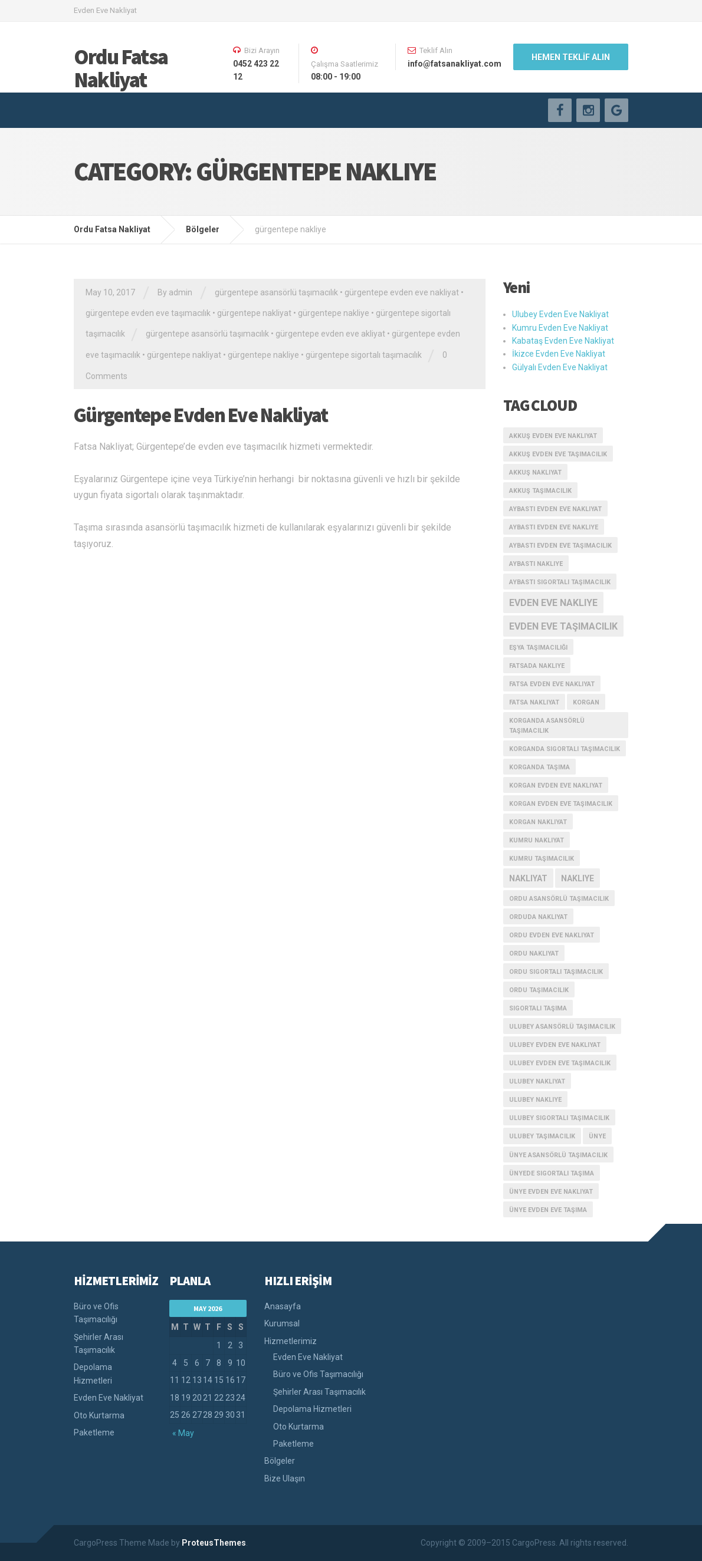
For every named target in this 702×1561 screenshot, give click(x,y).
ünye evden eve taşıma (548, 1210)
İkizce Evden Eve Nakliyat (558, 353)
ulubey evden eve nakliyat (555, 1045)
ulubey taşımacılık (542, 1136)
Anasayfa (282, 1306)
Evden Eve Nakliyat (108, 1397)
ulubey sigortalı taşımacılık (559, 1118)
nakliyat (528, 878)
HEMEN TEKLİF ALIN (571, 57)
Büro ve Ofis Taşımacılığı (96, 1313)
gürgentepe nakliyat (254, 313)
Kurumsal (282, 1323)
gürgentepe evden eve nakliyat (402, 292)
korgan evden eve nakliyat (555, 785)
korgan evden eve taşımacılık (560, 804)
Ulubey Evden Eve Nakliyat (560, 314)
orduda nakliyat (538, 917)
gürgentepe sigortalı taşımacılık (364, 355)
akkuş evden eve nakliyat (553, 436)
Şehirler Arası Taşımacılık (98, 1343)
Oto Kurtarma (99, 1415)
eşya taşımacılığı (538, 647)
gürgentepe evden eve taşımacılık (148, 313)
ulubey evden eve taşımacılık (560, 1063)
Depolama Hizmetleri (93, 1373)
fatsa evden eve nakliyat (552, 684)
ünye (597, 1136)
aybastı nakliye (536, 564)
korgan (586, 702)
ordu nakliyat (534, 953)
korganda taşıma (539, 767)
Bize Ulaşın (284, 1478)
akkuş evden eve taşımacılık (558, 454)
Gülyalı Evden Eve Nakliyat (560, 367)
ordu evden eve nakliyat (551, 935)
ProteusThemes (214, 1542)
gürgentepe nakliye (333, 313)
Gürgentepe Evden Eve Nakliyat (201, 415)
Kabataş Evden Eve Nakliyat (563, 340)
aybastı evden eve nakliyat (555, 509)
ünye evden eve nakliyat (551, 1192)
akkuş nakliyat (535, 472)
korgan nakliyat (538, 822)
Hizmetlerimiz (290, 1341)
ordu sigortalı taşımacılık (556, 972)
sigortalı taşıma (538, 1008)
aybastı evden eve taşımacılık (560, 545)
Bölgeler (279, 1461)
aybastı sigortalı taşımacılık (560, 582)
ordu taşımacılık (539, 990)
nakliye (577, 878)
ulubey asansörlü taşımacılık (562, 1026)
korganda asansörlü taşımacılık (547, 726)
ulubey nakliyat (537, 1081)
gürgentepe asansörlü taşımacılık (276, 292)
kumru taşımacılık (541, 858)
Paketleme (94, 1432)
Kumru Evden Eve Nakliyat (560, 327)
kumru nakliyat (536, 840)
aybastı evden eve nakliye (553, 527)
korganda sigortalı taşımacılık (564, 749)
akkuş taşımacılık (540, 491)
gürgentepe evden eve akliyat (330, 333)
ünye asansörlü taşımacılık (558, 1155)
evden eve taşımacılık (563, 626)
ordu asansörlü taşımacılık (559, 899)
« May (183, 1433)
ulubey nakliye (535, 1100)
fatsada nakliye (537, 666)
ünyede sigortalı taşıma (551, 1173)
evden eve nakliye (553, 602)
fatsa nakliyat (534, 702)
